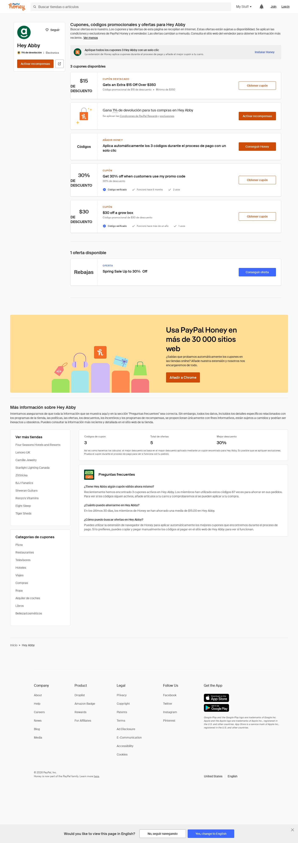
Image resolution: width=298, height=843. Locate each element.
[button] (220, 776)
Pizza (19, 545)
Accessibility (125, 746)
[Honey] (16, 7)
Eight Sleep (23, 506)
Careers (39, 712)
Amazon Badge (85, 704)
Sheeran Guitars (26, 490)
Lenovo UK (22, 452)
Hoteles (20, 568)
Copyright (123, 704)
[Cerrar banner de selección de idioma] (292, 830)
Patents (122, 712)
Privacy (122, 695)
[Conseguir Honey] (257, 146)
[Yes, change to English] (211, 833)
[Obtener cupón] (257, 85)
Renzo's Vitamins (27, 498)
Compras (21, 583)
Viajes (19, 575)
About (38, 695)
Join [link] (273, 6)
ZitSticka (21, 475)
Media (38, 737)
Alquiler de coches (27, 598)
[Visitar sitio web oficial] (59, 64)
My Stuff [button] (244, 6)
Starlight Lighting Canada (32, 468)
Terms (121, 720)
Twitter (167, 704)
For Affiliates (83, 720)
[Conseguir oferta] (257, 272)
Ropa (19, 590)
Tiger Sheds (23, 513)
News (38, 720)
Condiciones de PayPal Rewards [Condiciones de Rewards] (139, 116)
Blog (37, 729)
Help (37, 704)
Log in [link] (285, 6)
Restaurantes (24, 552)
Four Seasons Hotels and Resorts (37, 445)
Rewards (80, 712)
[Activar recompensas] (35, 64)
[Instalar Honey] (264, 52)
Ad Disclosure (126, 729)
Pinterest (169, 720)
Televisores (22, 560)
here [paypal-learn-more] (96, 776)
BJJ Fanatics (24, 483)
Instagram (170, 712)
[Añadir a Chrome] (183, 377)
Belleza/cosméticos (28, 613)
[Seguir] (52, 30)
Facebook (169, 695)
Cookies (122, 754)
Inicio (13, 645)
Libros (19, 606)
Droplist (80, 695)
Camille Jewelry (26, 460)
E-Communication (129, 737)
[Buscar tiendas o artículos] (130, 7)
